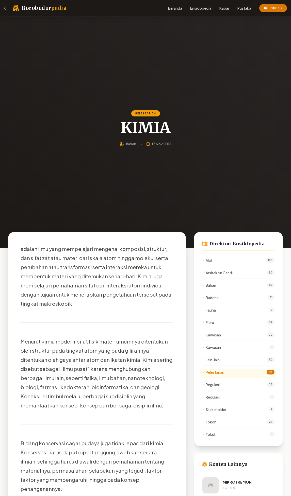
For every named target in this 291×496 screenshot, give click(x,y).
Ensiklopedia (200, 8)
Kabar (224, 8)
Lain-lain (211, 359)
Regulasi (211, 384)
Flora (208, 322)
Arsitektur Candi (217, 272)
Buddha (210, 297)
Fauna (209, 310)
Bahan (209, 285)
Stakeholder (214, 409)
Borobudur (44, 8)
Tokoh (209, 422)
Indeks (273, 8)
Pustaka (244, 8)
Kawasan (211, 335)
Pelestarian (213, 372)
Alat (207, 260)
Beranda (175, 8)
